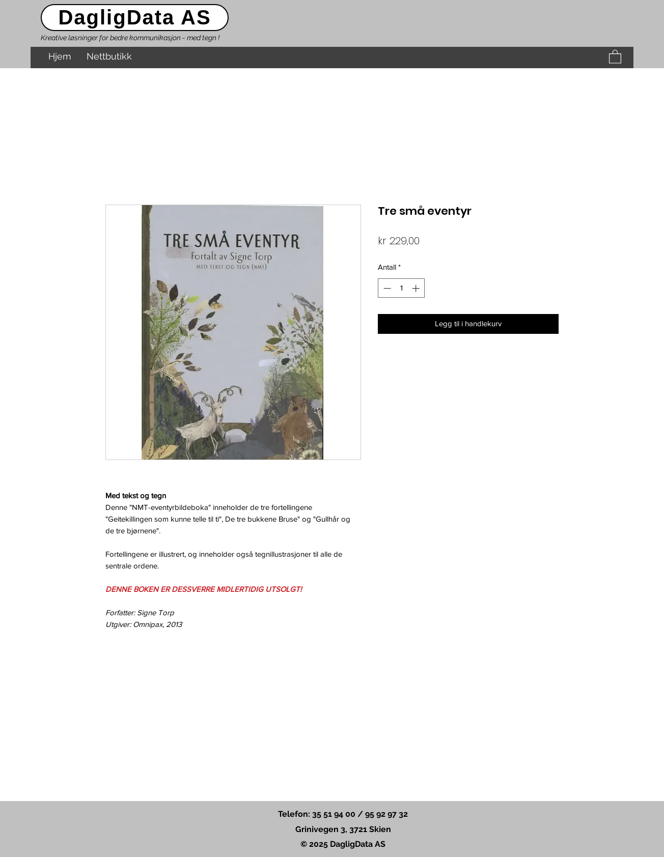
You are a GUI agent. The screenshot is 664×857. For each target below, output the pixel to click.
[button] (615, 56)
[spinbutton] (401, 288)
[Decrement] (386, 288)
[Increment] (417, 288)
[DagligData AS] (135, 17)
